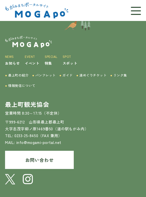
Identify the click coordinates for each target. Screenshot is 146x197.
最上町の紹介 (17, 75)
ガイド (66, 75)
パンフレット (44, 75)
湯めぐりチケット (91, 75)
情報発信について (20, 85)
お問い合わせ (39, 160)
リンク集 (118, 75)
